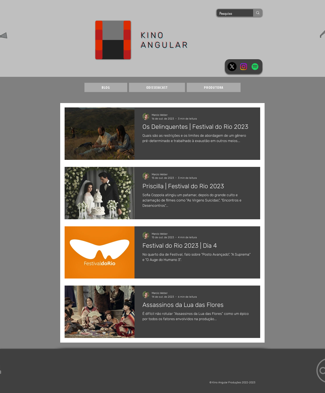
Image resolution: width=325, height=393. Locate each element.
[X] (232, 66)
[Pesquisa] (231, 13)
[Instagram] (243, 66)
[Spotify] (255, 66)
